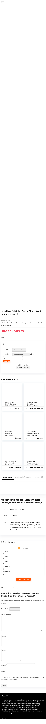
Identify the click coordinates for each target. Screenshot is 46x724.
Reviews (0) (38, 477)
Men (28, 323)
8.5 (16, 515)
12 (14, 515)
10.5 (11, 515)
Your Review (6, 614)
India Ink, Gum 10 (29, 527)
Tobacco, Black (20, 530)
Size (7, 350)
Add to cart (7, 361)
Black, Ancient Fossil (17, 522)
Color (7, 354)
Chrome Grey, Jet (16, 524)
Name (4, 665)
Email (3, 671)
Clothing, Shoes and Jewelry (18, 323)
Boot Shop (7, 323)
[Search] (43, 2)
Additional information (23, 477)
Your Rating (5, 609)
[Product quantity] (13, 358)
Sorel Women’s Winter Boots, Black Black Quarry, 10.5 (10, 463)
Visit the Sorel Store (17, 509)
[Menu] (2, 2)
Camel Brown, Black (32, 522)
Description (7, 477)
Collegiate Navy (29, 524)
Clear (32, 354)
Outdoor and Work (35, 323)
